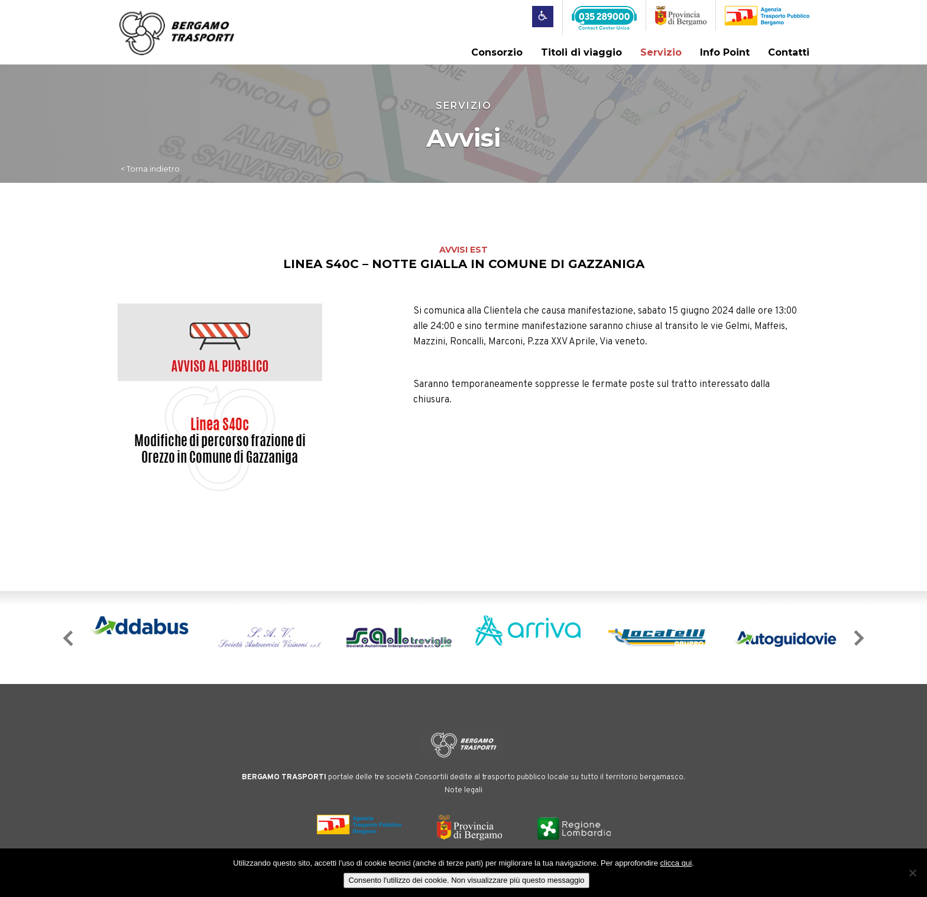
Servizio (661, 52)
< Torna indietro (150, 168)
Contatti (788, 52)
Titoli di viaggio (581, 52)
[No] (912, 873)
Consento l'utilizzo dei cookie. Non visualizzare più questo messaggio (466, 880)
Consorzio (497, 52)
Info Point (725, 52)
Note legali (463, 790)
